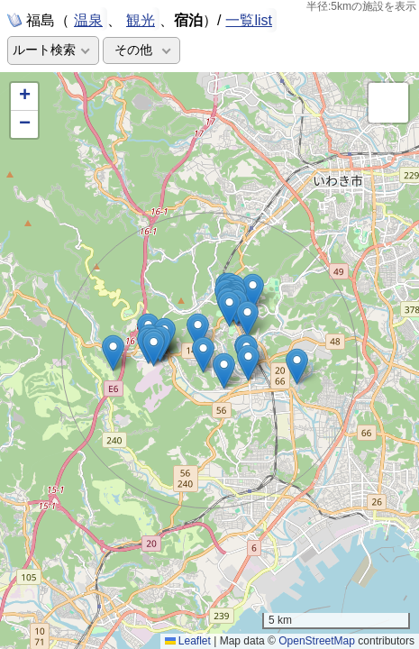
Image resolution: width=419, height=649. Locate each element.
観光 (140, 19)
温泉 (88, 19)
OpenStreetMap (316, 641)
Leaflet (188, 641)
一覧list (248, 20)
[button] (229, 308)
